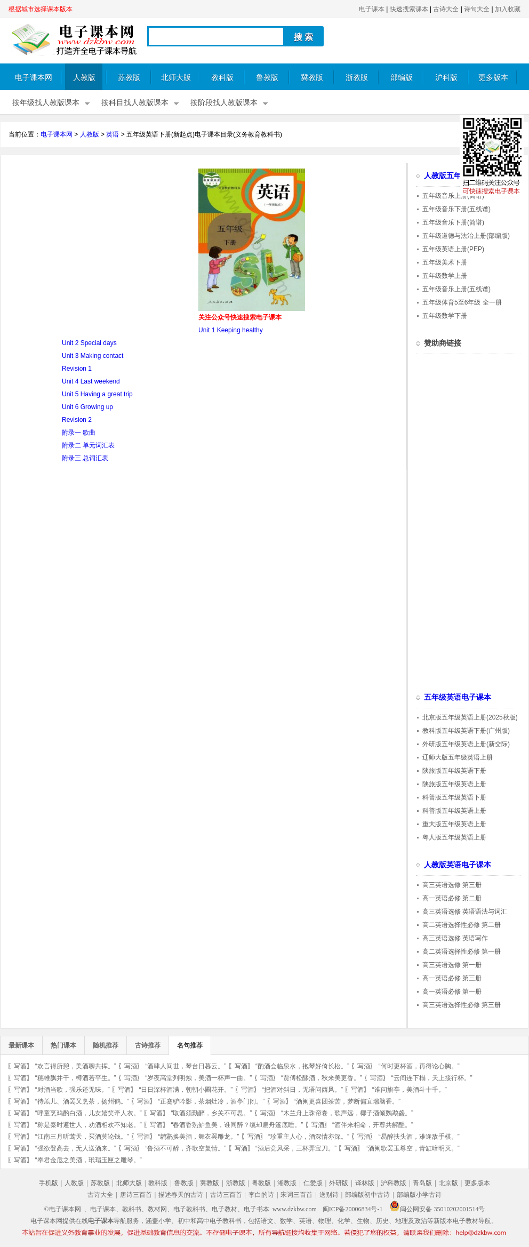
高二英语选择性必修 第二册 (461, 925)
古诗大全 (446, 9)
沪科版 (446, 78)
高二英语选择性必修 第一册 (461, 951)
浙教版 (357, 78)
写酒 (20, 1066)
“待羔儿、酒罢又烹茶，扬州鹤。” (82, 1101)
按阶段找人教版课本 (224, 103)
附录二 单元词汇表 (88, 445)
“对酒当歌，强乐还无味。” (72, 1089)
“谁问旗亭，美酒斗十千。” (409, 1089)
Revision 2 (77, 419)
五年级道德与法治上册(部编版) (466, 235)
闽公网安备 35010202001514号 (437, 1209)
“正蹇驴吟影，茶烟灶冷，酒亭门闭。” (211, 1101)
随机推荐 (105, 1045)
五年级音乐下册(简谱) (453, 222)
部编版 (401, 78)
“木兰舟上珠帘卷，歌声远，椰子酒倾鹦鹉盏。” (347, 1113)
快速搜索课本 (409, 9)
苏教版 (129, 78)
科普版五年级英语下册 (454, 797)
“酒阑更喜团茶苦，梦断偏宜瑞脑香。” (347, 1101)
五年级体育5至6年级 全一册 (462, 302)
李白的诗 (261, 1194)
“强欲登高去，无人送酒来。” (75, 1148)
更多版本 (493, 78)
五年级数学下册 (444, 315)
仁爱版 (313, 1183)
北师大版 (176, 78)
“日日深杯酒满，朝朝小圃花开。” (186, 1089)
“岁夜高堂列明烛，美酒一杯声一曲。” (198, 1078)
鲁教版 (267, 78)
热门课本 (63, 1045)
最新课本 (21, 1045)
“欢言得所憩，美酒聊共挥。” (75, 1066)
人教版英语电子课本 (457, 865)
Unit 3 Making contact (92, 355)
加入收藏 (507, 9)
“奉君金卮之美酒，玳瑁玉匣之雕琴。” (88, 1160)
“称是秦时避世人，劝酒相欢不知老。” (88, 1125)
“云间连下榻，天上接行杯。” (431, 1078)
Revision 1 (77, 368)
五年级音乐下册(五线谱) (456, 209)
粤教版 (261, 1183)
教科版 (222, 78)
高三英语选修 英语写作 (455, 938)
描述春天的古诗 (180, 1194)
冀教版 (312, 78)
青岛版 (422, 1183)
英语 (112, 134)
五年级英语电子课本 (457, 697)
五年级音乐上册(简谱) (453, 195)
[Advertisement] (98, 243)
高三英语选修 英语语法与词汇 (464, 911)
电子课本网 (33, 78)
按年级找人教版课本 (45, 103)
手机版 (48, 1183)
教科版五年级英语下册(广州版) (466, 730)
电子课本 (371, 9)
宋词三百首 (296, 1194)
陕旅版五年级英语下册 (454, 770)
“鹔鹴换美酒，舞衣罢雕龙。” (198, 1136)
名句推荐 (190, 1045)
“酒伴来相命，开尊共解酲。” (372, 1125)
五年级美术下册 (444, 262)
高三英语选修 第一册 (452, 965)
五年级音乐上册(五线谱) (456, 289)
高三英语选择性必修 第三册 (461, 1005)
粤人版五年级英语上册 (454, 837)
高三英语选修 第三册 (452, 885)
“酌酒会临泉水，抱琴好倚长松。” (302, 1066)
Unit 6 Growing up (87, 407)
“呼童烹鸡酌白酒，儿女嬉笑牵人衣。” (88, 1113)
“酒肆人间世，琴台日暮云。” (185, 1066)
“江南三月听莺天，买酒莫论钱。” (82, 1136)
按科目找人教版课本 (135, 103)
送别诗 (329, 1194)
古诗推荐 (148, 1045)
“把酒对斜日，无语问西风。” (302, 1089)
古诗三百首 (226, 1194)
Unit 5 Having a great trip (97, 394)
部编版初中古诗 (367, 1194)
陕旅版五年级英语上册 (454, 784)
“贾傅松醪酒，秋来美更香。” (321, 1078)
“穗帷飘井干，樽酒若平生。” (75, 1078)
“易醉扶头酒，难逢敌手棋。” (419, 1136)
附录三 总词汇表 (85, 458)
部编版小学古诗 (419, 1194)
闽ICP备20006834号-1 (353, 1209)
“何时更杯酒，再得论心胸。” (419, 1066)
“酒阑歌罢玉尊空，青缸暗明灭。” (413, 1148)
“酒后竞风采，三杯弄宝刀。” (295, 1148)
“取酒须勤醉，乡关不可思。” (211, 1113)
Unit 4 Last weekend (91, 381)
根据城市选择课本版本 (41, 9)
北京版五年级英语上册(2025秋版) (470, 717)
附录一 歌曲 (78, 432)
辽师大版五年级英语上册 (457, 757)
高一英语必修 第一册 (452, 991)
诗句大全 (477, 9)
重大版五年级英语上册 (454, 824)
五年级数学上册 (444, 275)
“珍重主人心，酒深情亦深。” (308, 1136)
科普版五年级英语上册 (454, 810)
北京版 (448, 1183)
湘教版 (286, 1183)
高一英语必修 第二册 (452, 898)
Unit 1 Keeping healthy (230, 330)
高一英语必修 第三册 (452, 978)
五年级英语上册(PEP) (453, 249)
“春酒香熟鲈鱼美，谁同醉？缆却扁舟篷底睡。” (237, 1125)
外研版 (338, 1183)
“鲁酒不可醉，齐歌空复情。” (185, 1148)
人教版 (84, 78)
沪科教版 (393, 1183)
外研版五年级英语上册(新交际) (466, 744)
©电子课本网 (62, 1209)
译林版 (364, 1183)
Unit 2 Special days (89, 343)
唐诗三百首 (136, 1194)
